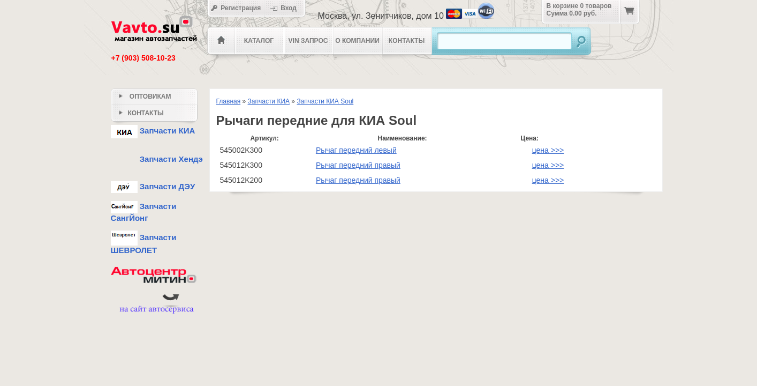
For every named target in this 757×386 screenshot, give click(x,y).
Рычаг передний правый (358, 165)
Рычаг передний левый (356, 150)
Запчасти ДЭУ (153, 186)
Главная (228, 101)
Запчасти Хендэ (157, 159)
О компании (357, 40)
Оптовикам (145, 96)
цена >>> (548, 150)
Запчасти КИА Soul (325, 101)
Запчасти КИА (269, 101)
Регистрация (236, 8)
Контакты (407, 40)
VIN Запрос (308, 40)
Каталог (259, 40)
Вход (287, 8)
